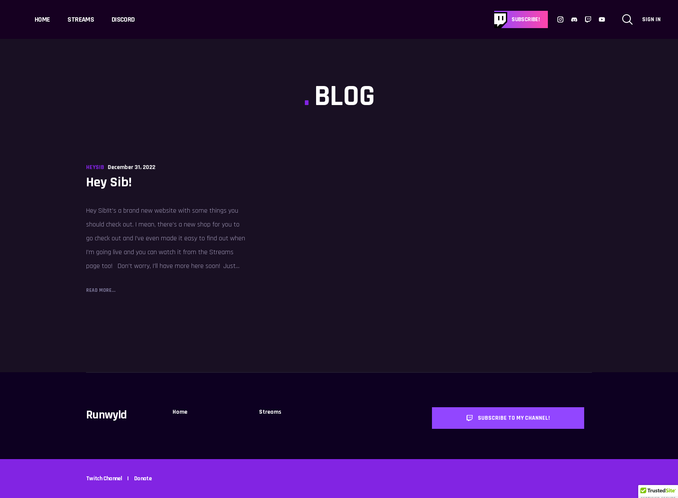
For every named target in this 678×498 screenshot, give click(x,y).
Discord (123, 19)
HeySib (95, 167)
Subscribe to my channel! (508, 418)
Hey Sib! (109, 182)
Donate (142, 478)
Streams (80, 19)
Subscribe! (525, 19)
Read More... (100, 290)
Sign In (651, 19)
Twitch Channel (104, 478)
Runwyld (106, 415)
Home (42, 19)
